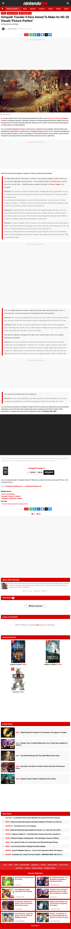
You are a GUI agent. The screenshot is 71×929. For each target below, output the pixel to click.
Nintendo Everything (54, 118)
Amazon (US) (49, 472)
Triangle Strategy (36, 131)
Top (5, 865)
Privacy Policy (52, 865)
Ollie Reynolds (12, 29)
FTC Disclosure (39, 461)
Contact (43, 865)
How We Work (24, 865)
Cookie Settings (37, 868)
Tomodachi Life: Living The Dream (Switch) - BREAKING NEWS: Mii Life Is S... (35, 854)
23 (39, 514)
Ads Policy (19, 868)
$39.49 (31, 472)
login (37, 625)
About (11, 865)
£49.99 (40, 472)
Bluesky (37, 591)
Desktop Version (49, 868)
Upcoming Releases (25, 13)
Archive (27, 868)
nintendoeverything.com (14, 486)
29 (12, 759)
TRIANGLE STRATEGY (53, 664)
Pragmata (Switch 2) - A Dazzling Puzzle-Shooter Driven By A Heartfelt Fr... (34, 834)
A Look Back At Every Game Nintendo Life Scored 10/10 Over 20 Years (33, 818)
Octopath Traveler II (36, 468)
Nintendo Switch (12, 13)
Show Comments (35, 606)
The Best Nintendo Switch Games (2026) (14, 504)
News (3, 13)
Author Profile (27, 591)
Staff (16, 865)
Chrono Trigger (54, 184)
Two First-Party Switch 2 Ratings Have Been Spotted (25, 846)
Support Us (35, 865)
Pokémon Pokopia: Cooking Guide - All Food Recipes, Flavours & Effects (32, 838)
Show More (35, 926)
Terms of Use (63, 865)
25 (12, 771)
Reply (44, 591)
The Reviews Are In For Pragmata (21, 826)
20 (12, 748)
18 (12, 782)
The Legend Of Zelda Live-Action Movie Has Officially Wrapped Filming (32, 842)
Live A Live (49, 131)
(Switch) (8, 494)
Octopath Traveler (18, 129)
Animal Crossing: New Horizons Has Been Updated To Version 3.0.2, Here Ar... (34, 822)
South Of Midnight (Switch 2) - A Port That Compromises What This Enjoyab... (34, 850)
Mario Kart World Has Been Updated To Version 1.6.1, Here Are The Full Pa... (34, 830)
